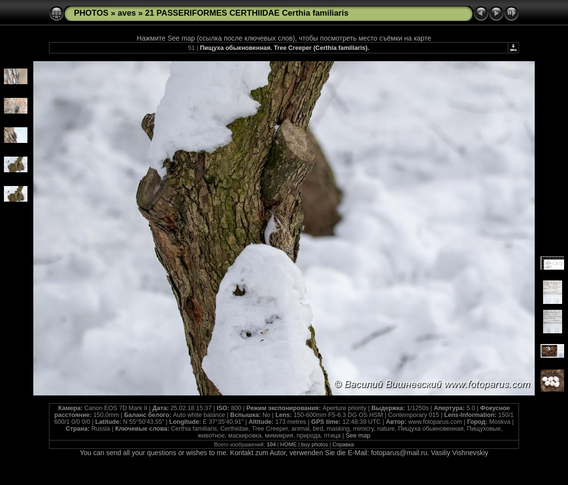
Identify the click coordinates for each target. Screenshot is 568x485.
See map (358, 435)
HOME (288, 444)
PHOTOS (91, 13)
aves (127, 13)
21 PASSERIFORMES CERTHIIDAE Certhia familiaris (247, 13)
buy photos (314, 444)
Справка (343, 444)
